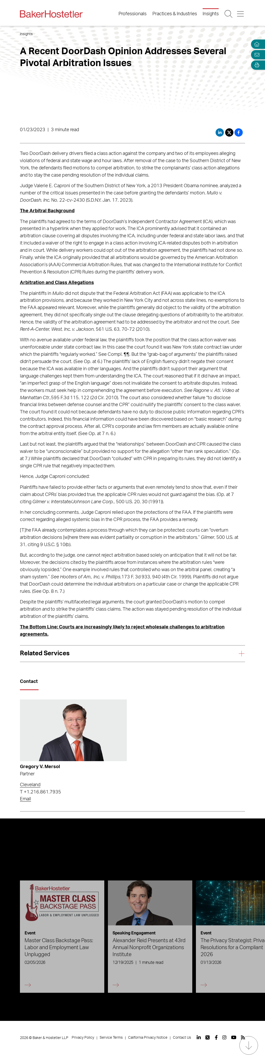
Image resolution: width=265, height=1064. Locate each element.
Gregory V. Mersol (40, 766)
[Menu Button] (241, 14)
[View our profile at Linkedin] (199, 1037)
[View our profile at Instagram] (224, 1037)
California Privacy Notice (147, 1037)
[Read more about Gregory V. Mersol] (73, 730)
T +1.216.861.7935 (40, 792)
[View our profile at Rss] (243, 1037)
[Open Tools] (255, 65)
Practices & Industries (174, 14)
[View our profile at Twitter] (207, 1037)
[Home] (255, 44)
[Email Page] (255, 54)
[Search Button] (229, 14)
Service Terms (111, 1037)
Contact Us (182, 1037)
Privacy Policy (83, 1037)
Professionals (132, 14)
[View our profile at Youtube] (233, 1037)
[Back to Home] (51, 14)
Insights (211, 14)
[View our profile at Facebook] (216, 1037)
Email (25, 799)
